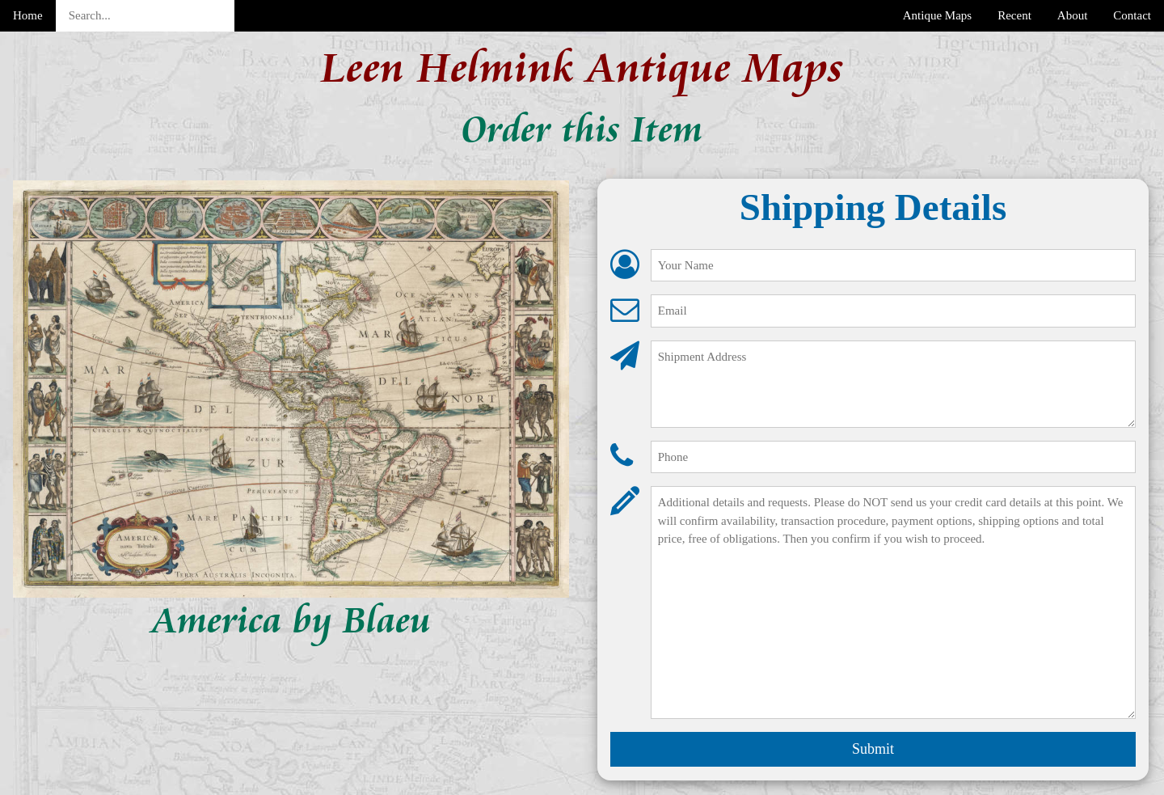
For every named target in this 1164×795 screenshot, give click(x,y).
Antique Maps (937, 15)
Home (28, 15)
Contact (1132, 15)
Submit (873, 749)
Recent (1014, 15)
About (1072, 15)
